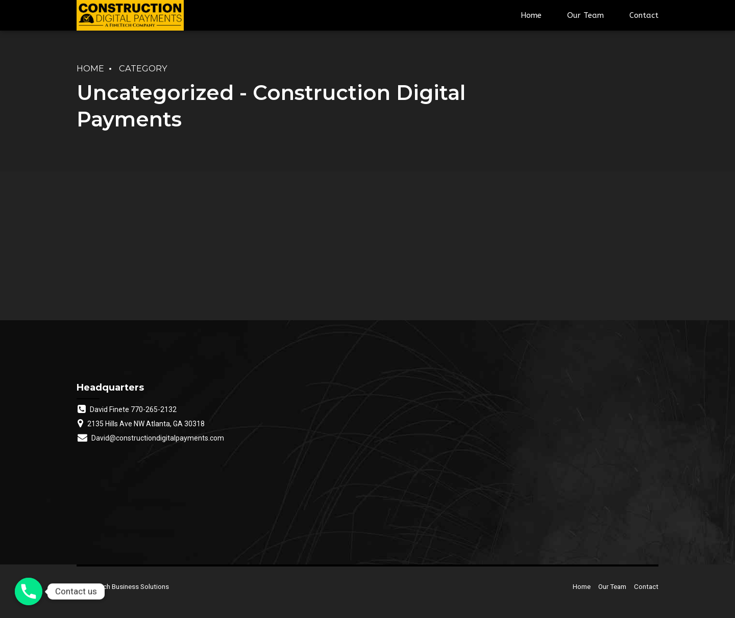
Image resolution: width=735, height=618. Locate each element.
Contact (643, 15)
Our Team (585, 15)
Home (531, 15)
